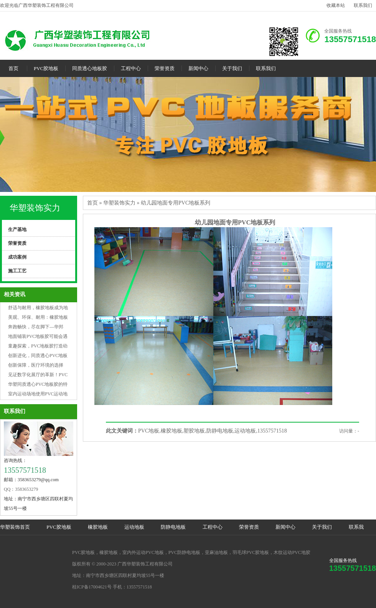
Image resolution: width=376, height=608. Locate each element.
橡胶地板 (98, 527)
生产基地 (17, 229)
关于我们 (232, 68)
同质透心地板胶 (89, 68)
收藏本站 (336, 5)
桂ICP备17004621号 (92, 587)
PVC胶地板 (46, 68)
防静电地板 (173, 527)
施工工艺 (17, 271)
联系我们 (363, 5)
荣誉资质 (165, 68)
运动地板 (134, 527)
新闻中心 (198, 68)
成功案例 (17, 257)
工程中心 (131, 68)
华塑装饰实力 (35, 208)
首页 (13, 68)
